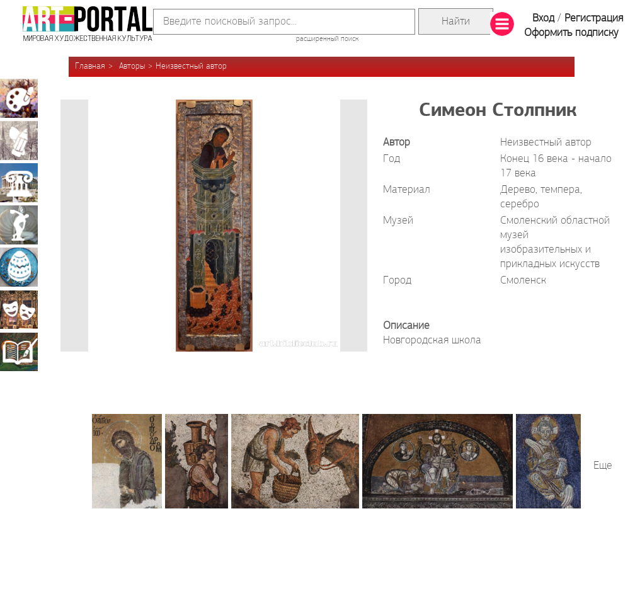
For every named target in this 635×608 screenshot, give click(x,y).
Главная (90, 66)
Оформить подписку (571, 33)
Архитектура (19, 182)
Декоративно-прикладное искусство (19, 267)
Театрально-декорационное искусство (19, 309)
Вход (543, 19)
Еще (602, 466)
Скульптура (19, 224)
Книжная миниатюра (19, 351)
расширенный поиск (327, 39)
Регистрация (593, 19)
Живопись (19, 98)
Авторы (132, 66)
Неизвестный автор (191, 66)
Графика (19, 140)
